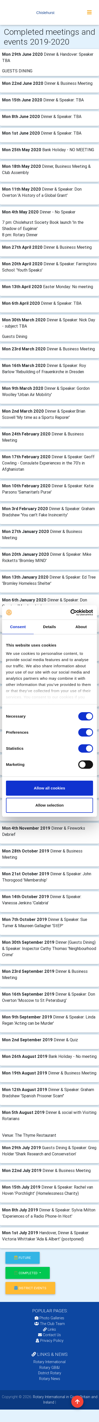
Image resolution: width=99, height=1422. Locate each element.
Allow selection (49, 805)
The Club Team (49, 1323)
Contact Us (49, 1335)
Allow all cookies (49, 788)
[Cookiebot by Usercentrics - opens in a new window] (71, 612)
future (22, 1257)
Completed (26, 1273)
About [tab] (81, 627)
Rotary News (49, 1378)
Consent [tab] (18, 627)
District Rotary (49, 1373)
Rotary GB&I (49, 1367)
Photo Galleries (49, 1318)
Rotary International (49, 1361)
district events (30, 1288)
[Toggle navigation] (89, 12)
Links (49, 1329)
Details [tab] (49, 627)
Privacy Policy (49, 1340)
